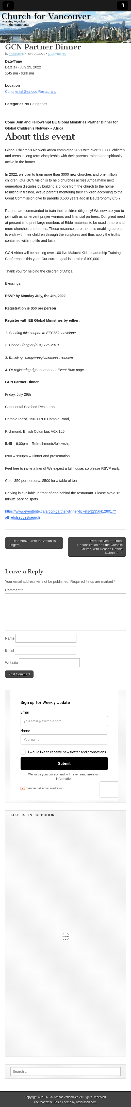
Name (9, 638)
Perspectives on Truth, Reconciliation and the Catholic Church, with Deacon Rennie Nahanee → (100, 547)
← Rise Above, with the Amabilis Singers (32, 543)
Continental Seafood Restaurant (30, 91)
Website (11, 663)
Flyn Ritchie (16, 54)
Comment (14, 590)
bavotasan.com (86, 1102)
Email (9, 650)
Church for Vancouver (63, 1097)
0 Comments (57, 54)
